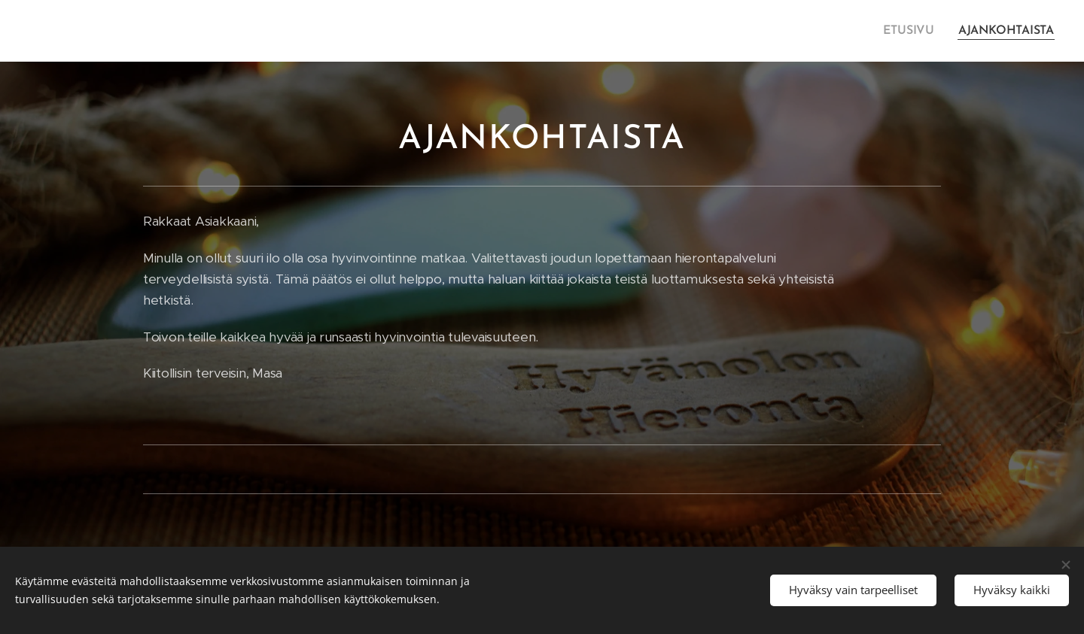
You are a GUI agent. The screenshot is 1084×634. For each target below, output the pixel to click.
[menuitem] (916, 31)
